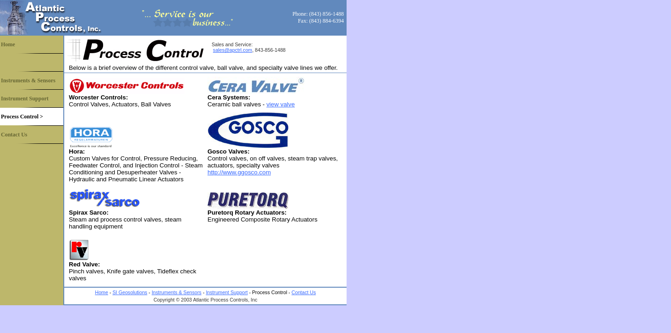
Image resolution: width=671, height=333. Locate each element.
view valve (280, 104)
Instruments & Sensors (28, 80)
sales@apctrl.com (232, 50)
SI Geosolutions (129, 292)
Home (8, 44)
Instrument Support (25, 98)
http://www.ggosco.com (239, 172)
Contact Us (14, 134)
